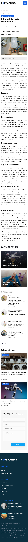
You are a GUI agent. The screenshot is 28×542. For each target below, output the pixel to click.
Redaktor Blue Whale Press (11, 31)
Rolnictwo (4, 491)
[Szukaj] (3, 343)
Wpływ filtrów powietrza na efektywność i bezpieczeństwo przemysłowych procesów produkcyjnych (13, 375)
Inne (2, 494)
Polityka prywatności (7, 473)
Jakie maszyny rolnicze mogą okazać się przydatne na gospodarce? (16, 515)
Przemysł (4, 488)
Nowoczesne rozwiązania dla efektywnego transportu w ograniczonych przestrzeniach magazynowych (16, 333)
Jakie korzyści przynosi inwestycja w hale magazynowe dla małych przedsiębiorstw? (15, 506)
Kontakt (3, 470)
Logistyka (4, 483)
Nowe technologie (7, 16)
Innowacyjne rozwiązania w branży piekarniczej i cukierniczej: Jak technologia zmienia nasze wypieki (16, 323)
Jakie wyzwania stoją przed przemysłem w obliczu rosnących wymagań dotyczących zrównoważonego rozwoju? (16, 313)
